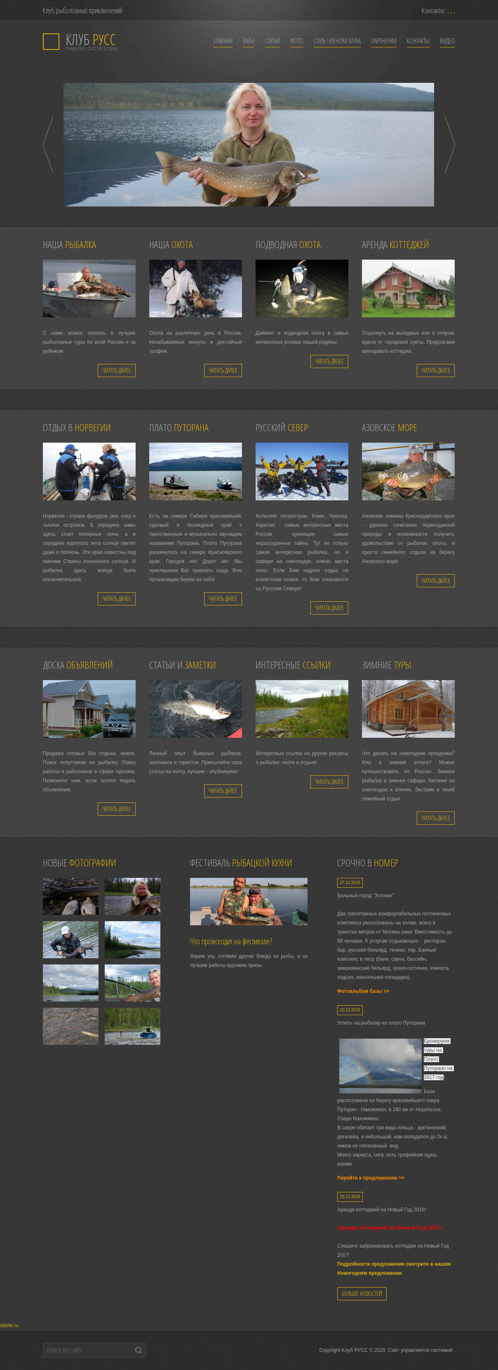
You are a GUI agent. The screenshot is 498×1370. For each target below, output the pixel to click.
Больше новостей (362, 1293)
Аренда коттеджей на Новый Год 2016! (381, 1210)
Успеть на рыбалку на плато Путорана (381, 1023)
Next (450, 144)
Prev (48, 144)
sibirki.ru (9, 1325)
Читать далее (116, 370)
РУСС (91, 39)
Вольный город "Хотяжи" (365, 895)
